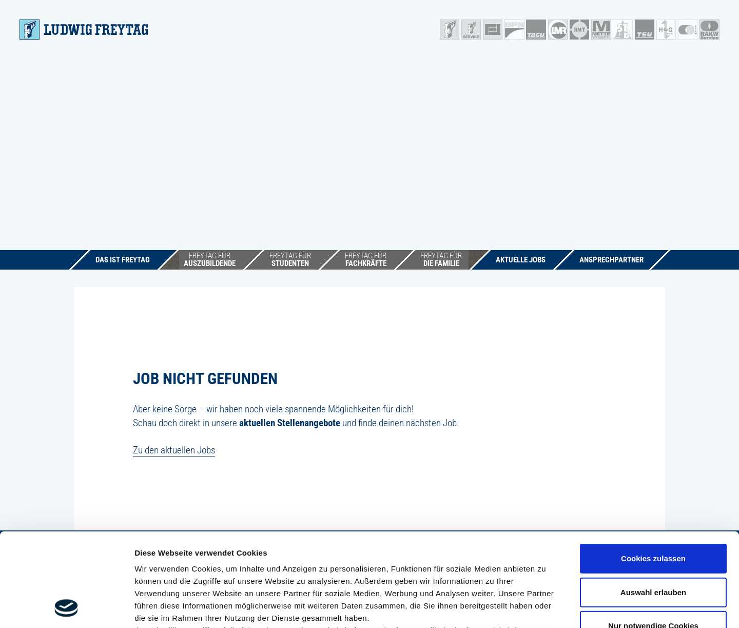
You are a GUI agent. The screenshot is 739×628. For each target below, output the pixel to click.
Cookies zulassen (653, 471)
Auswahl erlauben (653, 504)
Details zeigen (546, 607)
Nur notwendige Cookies (653, 538)
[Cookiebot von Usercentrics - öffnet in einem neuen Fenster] (66, 608)
